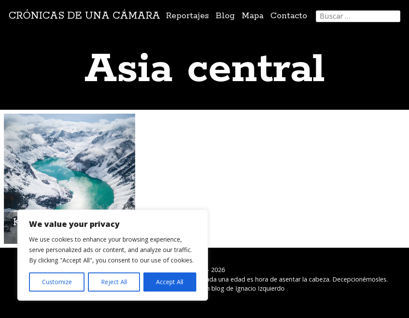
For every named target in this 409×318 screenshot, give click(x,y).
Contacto (288, 15)
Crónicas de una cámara (84, 16)
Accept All (169, 282)
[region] (112, 255)
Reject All (114, 282)
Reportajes (187, 15)
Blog (225, 15)
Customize (57, 282)
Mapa (252, 15)
